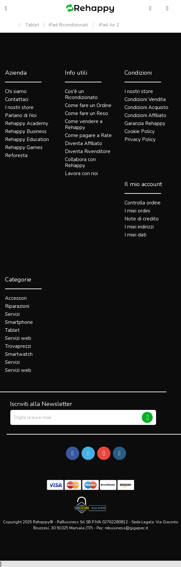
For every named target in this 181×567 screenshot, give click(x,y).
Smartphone (19, 322)
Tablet (32, 25)
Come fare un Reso (86, 113)
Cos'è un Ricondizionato (81, 94)
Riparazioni (17, 306)
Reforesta (16, 155)
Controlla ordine (142, 202)
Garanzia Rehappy (144, 123)
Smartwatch (19, 354)
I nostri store (19, 107)
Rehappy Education (27, 139)
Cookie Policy (139, 131)
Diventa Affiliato (83, 143)
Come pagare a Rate (88, 135)
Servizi (12, 314)
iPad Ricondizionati (68, 25)
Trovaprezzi (18, 346)
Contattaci (16, 99)
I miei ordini (137, 210)
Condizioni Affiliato (145, 115)
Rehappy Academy (26, 123)
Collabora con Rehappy (80, 162)
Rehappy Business (26, 131)
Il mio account (143, 184)
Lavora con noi (81, 173)
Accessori (16, 298)
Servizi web (18, 338)
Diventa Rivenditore (87, 151)
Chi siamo (16, 91)
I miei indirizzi (139, 226)
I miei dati (135, 234)
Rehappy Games (24, 147)
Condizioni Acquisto (146, 107)
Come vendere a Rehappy (83, 124)
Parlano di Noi (21, 115)
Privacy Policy (140, 139)
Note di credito (141, 218)
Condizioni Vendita (145, 99)
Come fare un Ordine (88, 105)
